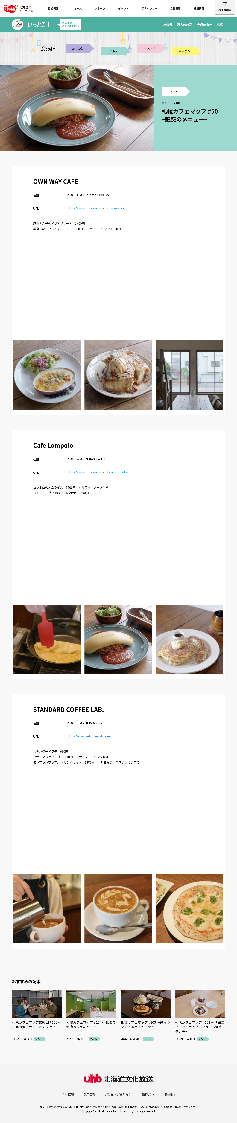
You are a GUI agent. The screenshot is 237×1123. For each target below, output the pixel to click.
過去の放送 (184, 24)
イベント (123, 8)
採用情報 (199, 8)
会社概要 (175, 8)
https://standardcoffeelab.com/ (89, 736)
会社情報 (68, 1094)
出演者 (167, 24)
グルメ (113, 51)
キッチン (185, 51)
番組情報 (53, 8)
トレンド (149, 48)
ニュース (77, 8)
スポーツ (100, 8)
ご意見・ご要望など (118, 1094)
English (170, 1094)
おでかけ (78, 48)
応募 (220, 24)
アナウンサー (149, 8)
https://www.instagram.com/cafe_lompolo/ (97, 472)
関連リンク (148, 1094)
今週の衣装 (204, 24)
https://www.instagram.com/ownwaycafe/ (96, 208)
